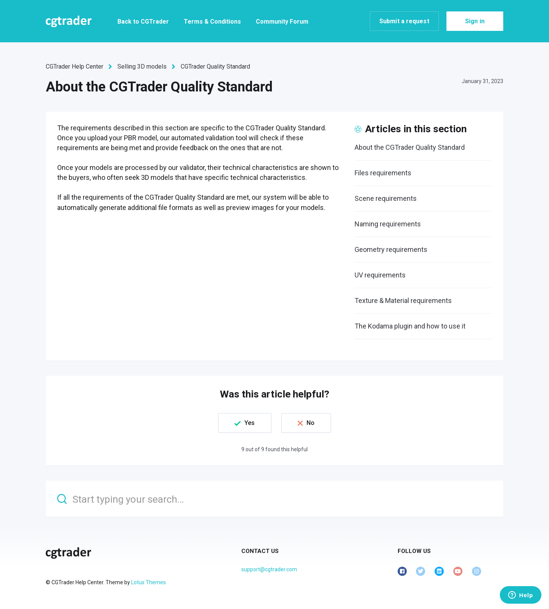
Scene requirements (386, 198)
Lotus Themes (148, 582)
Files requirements (383, 173)
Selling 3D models (142, 66)
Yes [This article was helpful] (249, 422)
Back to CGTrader (143, 21)
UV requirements (380, 275)
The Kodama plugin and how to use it (410, 326)
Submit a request (404, 21)
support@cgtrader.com (269, 569)
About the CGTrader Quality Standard (410, 147)
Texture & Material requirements (403, 300)
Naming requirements (388, 224)
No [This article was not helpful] (311, 422)
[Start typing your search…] (274, 499)
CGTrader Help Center (74, 66)
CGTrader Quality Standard (215, 66)
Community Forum (282, 21)
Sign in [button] (475, 21)
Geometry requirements (391, 249)
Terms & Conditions (212, 21)
